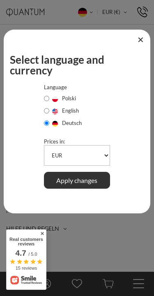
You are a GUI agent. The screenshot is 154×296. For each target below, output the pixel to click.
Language (55, 87)
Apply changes (76, 180)
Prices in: (54, 141)
